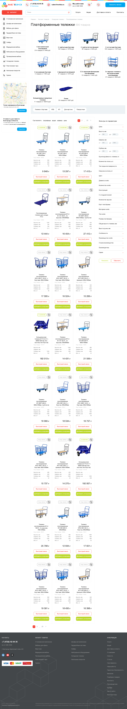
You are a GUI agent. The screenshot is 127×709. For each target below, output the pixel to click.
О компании (111, 652)
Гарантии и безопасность (115, 670)
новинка (59, 120)
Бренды (109, 687)
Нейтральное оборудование (15, 51)
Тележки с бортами (41, 109)
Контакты (120, 12)
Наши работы (111, 666)
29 (87, 120)
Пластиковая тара (12, 66)
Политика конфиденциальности (11, 705)
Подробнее (22, 110)
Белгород (35, 6)
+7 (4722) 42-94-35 (10, 642)
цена (65, 120)
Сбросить (117, 260)
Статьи (109, 659)
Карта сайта (111, 691)
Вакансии (110, 673)
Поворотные (81, 109)
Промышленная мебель (13, 56)
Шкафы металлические (13, 23)
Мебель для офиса (12, 28)
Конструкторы (112, 694)
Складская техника (12, 61)
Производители (112, 684)
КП (59, 109)
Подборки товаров (113, 677)
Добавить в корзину (41, 181)
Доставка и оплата (104, 12)
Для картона (68, 109)
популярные (47, 120)
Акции (88, 12)
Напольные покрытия (13, 70)
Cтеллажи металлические (14, 19)
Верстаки (9, 37)
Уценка (8, 75)
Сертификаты (111, 663)
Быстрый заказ (41, 177)
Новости (110, 656)
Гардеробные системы (13, 33)
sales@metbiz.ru (58, 4)
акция (54, 120)
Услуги (78, 12)
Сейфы (8, 42)
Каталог (13, 12)
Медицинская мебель (13, 47)
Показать (105, 260)
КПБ (53, 109)
